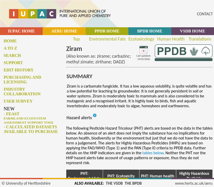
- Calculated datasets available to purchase (31, 129)
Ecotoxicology (141, 39)
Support (13, 63)
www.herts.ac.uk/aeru (193, 183)
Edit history (19, 70)
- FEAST (29, 118)
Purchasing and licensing (22, 79)
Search (12, 55)
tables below (153, 152)
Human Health (171, 39)
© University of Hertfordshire (26, 183)
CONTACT (205, 13)
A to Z (10, 48)
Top (76, 39)
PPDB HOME (106, 31)
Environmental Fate (107, 39)
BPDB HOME (149, 31)
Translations (200, 39)
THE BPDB (133, 183)
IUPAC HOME (21, 31)
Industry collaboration (22, 91)
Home (10, 41)
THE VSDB (114, 183)
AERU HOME (64, 31)
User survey (18, 101)
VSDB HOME (192, 31)
